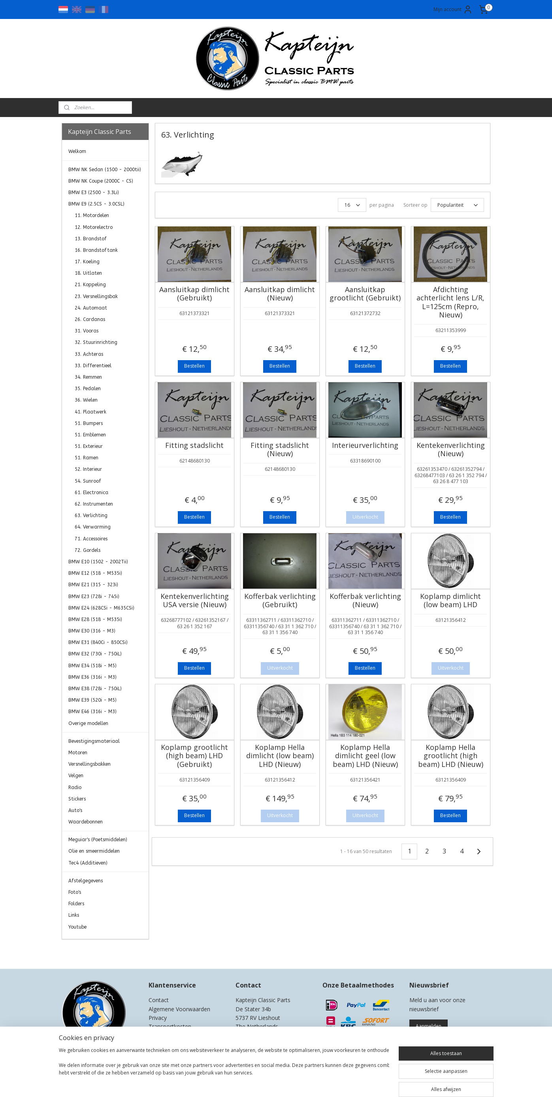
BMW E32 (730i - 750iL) (95, 654)
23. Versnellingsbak (96, 296)
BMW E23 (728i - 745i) (93, 596)
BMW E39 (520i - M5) (92, 700)
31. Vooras (86, 331)
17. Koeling (87, 261)
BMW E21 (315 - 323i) (93, 584)
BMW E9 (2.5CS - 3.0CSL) (96, 204)
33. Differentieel (93, 365)
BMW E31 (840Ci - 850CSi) (98, 642)
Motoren (77, 752)
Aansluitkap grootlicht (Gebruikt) (365, 293)
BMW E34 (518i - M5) (92, 665)
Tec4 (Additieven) (87, 863)
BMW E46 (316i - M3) (92, 711)
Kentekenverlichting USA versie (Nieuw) (194, 600)
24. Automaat (91, 308)
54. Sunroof (88, 481)
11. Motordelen (92, 215)
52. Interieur (88, 469)
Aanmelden (428, 1026)
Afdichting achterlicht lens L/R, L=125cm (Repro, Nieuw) (450, 302)
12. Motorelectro (94, 227)
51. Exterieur (89, 446)
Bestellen (194, 366)
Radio (74, 787)
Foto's (74, 892)
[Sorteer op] (457, 204)
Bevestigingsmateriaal (94, 741)
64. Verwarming (93, 527)
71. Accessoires (91, 539)
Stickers (77, 799)
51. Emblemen (90, 435)
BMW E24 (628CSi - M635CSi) (101, 608)
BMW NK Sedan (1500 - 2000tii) (104, 169)
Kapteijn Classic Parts (92, 951)
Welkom (77, 151)
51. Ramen (86, 458)
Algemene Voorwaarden (179, 1009)
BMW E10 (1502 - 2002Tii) (98, 562)
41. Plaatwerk (90, 412)
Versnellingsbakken (89, 764)
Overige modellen (88, 723)
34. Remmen (88, 377)
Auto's (75, 810)
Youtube (77, 927)
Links (73, 915)
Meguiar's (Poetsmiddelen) (97, 839)
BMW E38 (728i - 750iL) (95, 688)
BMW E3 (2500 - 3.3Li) (93, 192)
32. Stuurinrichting (96, 342)
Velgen (75, 775)
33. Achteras (89, 354)
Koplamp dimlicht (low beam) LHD (450, 600)
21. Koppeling (90, 284)
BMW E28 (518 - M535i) (95, 619)
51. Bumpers (89, 423)
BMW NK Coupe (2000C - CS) (100, 181)
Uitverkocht (365, 517)
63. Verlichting (91, 515)
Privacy (158, 1017)
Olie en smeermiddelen (94, 851)
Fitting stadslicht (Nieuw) (280, 449)
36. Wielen (86, 400)
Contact (159, 1000)
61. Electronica (91, 492)
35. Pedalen (88, 388)
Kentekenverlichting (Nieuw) (450, 449)
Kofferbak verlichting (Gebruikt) (280, 600)
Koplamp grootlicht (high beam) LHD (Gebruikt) (194, 756)
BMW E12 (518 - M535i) (95, 573)
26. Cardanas (90, 319)
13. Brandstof (91, 239)
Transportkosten (170, 1026)
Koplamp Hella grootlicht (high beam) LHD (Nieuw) (450, 756)
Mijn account (453, 9)
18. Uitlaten (88, 273)
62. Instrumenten (94, 504)
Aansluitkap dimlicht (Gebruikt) (194, 293)
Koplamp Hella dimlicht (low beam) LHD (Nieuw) (280, 756)
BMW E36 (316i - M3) (92, 677)
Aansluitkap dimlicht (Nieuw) (280, 293)
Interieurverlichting (365, 445)
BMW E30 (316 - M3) (91, 631)
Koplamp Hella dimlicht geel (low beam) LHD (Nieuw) (365, 756)
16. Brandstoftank (96, 250)
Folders (76, 903)
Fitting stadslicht (194, 445)
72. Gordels (87, 550)
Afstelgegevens (85, 881)
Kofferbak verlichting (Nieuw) (365, 600)
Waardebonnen (85, 822)
